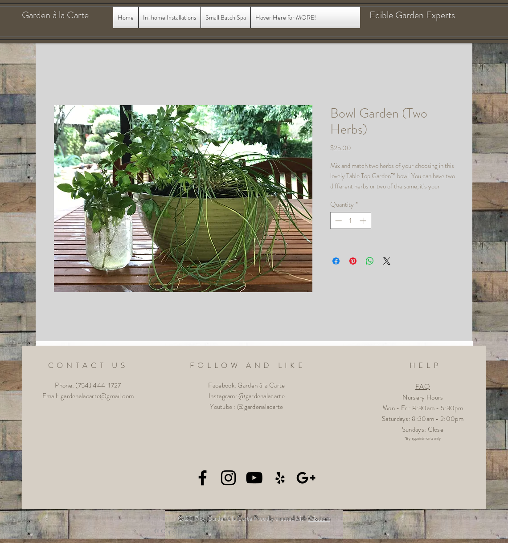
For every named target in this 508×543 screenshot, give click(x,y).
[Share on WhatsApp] (370, 261)
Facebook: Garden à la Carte (246, 385)
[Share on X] (386, 261)
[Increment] (364, 220)
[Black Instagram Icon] (228, 478)
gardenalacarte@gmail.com (97, 396)
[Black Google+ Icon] (306, 478)
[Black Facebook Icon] (203, 478)
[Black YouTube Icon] (254, 478)
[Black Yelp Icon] (280, 478)
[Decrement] (338, 220)
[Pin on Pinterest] (353, 261)
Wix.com (319, 518)
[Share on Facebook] (336, 261)
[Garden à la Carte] (64, 15)
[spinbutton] (350, 220)
